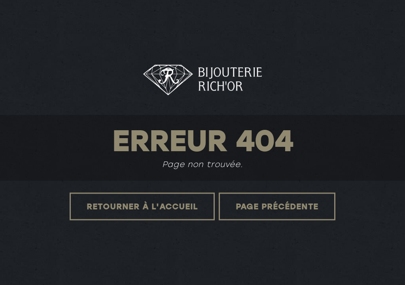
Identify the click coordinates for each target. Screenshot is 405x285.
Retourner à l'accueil (142, 206)
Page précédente (277, 206)
